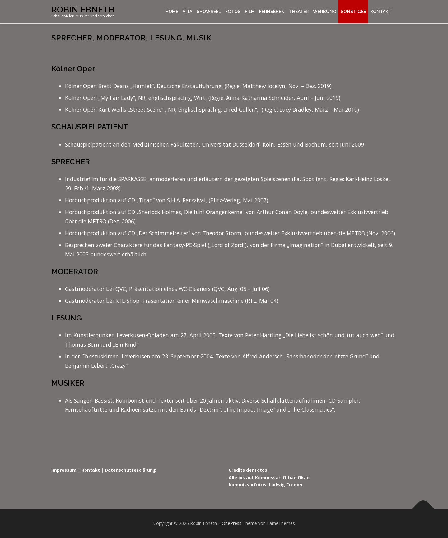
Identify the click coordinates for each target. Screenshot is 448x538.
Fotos (232, 11)
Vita (187, 11)
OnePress (231, 523)
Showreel (209, 11)
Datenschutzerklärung (130, 470)
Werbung (324, 11)
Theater (299, 11)
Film (250, 11)
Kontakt (381, 11)
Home (172, 11)
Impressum (64, 470)
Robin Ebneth (83, 9)
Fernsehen (272, 11)
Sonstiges (353, 11)
